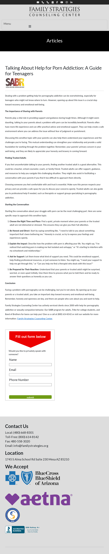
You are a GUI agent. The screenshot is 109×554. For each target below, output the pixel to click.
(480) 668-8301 (23, 432)
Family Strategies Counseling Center (34, 318)
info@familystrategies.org (30, 445)
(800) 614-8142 (28, 437)
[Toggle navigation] (54, 25)
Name (13, 359)
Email (12, 369)
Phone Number (19, 379)
